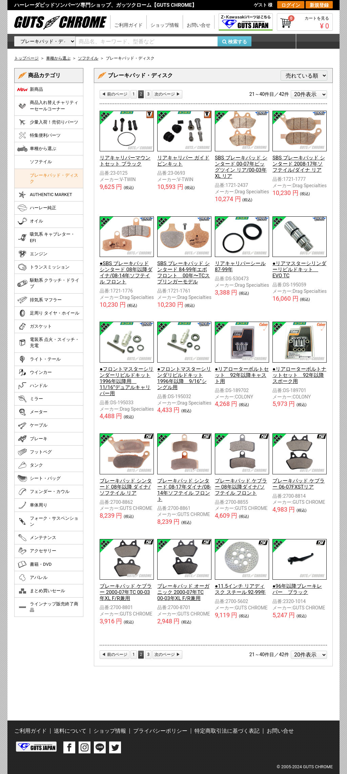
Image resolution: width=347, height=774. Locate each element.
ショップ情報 (164, 25)
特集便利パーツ (39, 135)
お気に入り (276, 41)
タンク (30, 465)
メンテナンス (36, 537)
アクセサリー (36, 550)
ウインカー (34, 372)
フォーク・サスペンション (47, 521)
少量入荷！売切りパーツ (47, 122)
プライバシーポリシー (160, 731)
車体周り (32, 505)
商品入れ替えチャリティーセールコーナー (47, 105)
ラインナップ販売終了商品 (47, 606)
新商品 (30, 89)
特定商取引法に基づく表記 (227, 731)
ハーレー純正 (36, 208)
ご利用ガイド (128, 25)
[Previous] (114, 94)
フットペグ (34, 452)
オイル (30, 221)
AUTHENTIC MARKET (44, 194)
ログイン (290, 5)
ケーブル (32, 425)
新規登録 (319, 5)
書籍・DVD (34, 564)
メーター (32, 412)
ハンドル (32, 385)
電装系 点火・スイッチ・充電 (48, 342)
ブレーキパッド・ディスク (54, 178)
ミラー (30, 398)
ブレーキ (32, 438)
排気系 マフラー (39, 300)
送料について (70, 731)
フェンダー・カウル (43, 491)
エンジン (32, 254)
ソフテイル (41, 161)
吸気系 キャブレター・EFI (46, 237)
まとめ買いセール (41, 590)
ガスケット (34, 326)
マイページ (314, 41)
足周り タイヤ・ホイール (48, 313)
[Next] (167, 94)
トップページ (26, 58)
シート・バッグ (39, 478)
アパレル (32, 577)
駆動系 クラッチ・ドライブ (48, 283)
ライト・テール (39, 359)
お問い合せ (198, 25)
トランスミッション (43, 267)
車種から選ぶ (36, 148)
